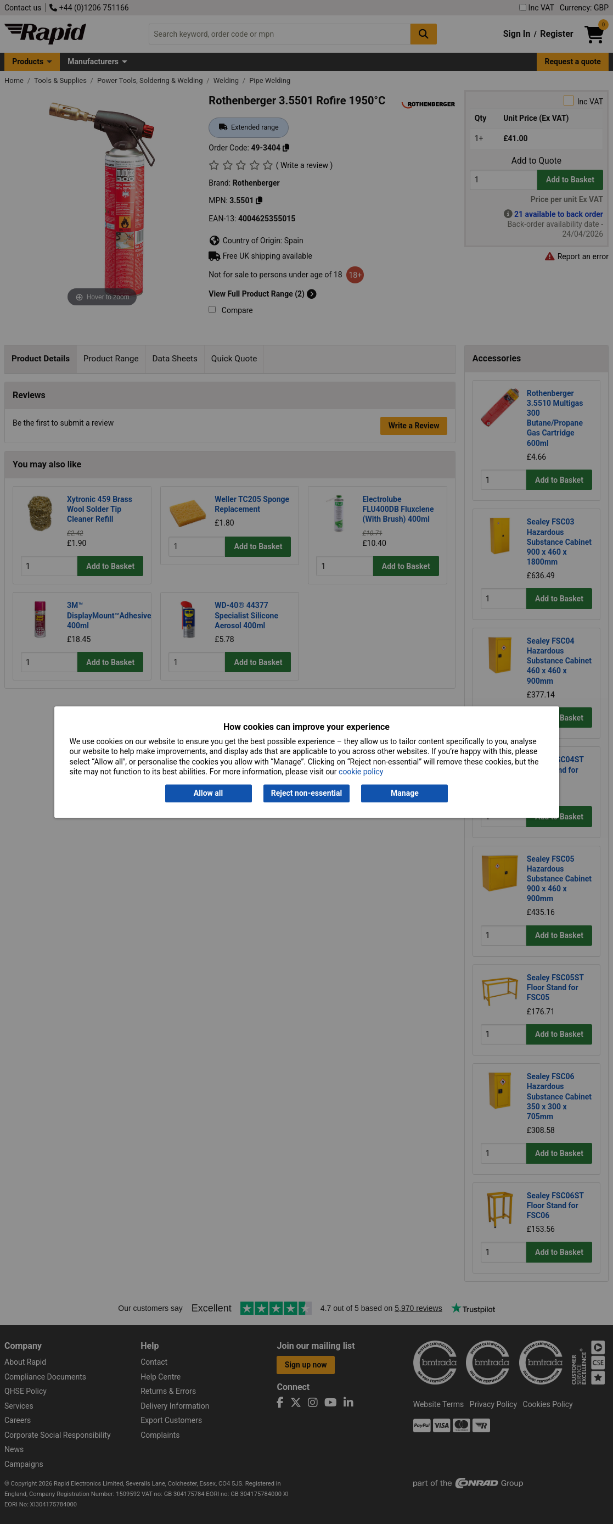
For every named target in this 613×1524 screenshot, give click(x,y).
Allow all (208, 793)
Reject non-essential (306, 793)
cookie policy (361, 771)
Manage (405, 793)
